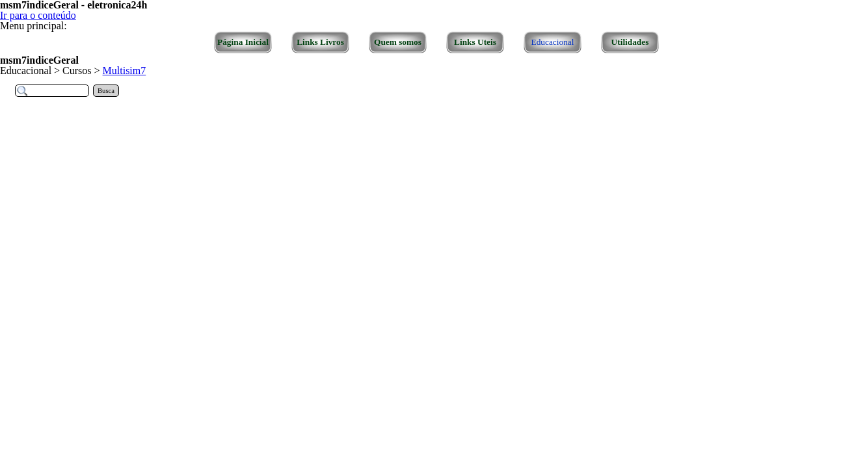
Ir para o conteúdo (38, 15)
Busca (106, 90)
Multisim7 (124, 70)
